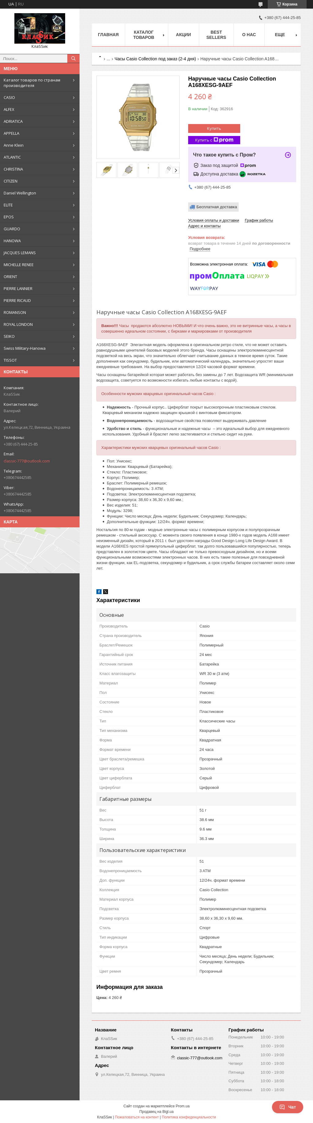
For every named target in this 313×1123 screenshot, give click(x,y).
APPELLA (11, 133)
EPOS (9, 217)
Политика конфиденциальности (189, 1117)
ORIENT (10, 276)
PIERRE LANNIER (18, 288)
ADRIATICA (13, 121)
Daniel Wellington (20, 193)
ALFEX (9, 109)
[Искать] (73, 58)
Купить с (214, 140)
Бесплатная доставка (216, 207)
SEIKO (9, 336)
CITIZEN (10, 181)
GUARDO (12, 229)
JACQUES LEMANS (20, 252)
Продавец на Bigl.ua (157, 1112)
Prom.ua (182, 1106)
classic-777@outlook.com (27, 461)
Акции (183, 34)
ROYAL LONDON (18, 324)
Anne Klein (14, 145)
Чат (287, 1107)
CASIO (9, 97)
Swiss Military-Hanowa (25, 348)
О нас (249, 34)
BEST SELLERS (216, 35)
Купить (214, 128)
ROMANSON (15, 312)
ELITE (8, 205)
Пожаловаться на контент (137, 1117)
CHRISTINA (13, 169)
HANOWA (12, 240)
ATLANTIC (12, 157)
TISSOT (10, 360)
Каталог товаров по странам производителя (32, 82)
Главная (108, 34)
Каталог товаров (143, 35)
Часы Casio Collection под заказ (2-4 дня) (155, 58)
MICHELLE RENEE (19, 264)
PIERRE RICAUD (17, 300)
